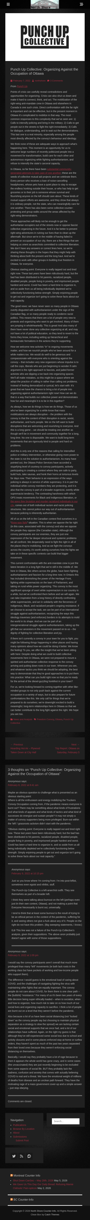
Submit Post (22, 1140)
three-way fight (19, 522)
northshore (40, 80)
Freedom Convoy (45, 719)
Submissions (20, 1136)
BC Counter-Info (23, 1199)
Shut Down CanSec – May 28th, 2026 (33, 1180)
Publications (19, 1125)
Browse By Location (23, 1128)
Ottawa (58, 719)
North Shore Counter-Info (43, 1211)
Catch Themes (52, 1214)
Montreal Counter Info (26, 1175)
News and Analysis (22, 719)
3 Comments (56, 80)
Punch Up (22, 86)
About (16, 1132)
